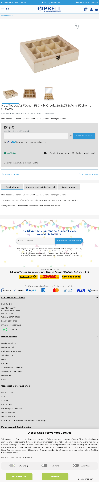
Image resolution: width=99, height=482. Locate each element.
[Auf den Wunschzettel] (76, 26)
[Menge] (36, 136)
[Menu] (2, 9)
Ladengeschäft (8, 347)
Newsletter (6, 375)
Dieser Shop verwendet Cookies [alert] (49, 432)
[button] (91, 9)
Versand (25, 131)
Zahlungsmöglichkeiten (12, 367)
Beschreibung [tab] (12, 187)
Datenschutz (7, 392)
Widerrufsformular (9, 416)
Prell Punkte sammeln (11, 351)
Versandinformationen (11, 371)
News (3, 359)
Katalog (4, 379)
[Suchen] (7, 9)
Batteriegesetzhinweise (11, 408)
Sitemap (5, 400)
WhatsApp (14, 329)
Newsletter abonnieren (69, 240)
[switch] (12, 465)
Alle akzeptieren (19, 477)
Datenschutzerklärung (11, 457)
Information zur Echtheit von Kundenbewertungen (24, 420)
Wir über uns (7, 355)
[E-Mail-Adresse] (35, 241)
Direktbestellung (8, 343)
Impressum (6, 404)
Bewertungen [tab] (69, 187)
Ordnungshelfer (47, 113)
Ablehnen (55, 477)
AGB (3, 396)
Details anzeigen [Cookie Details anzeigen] (85, 479)
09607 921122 (14, 317)
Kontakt (5, 363)
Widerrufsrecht (8, 412)
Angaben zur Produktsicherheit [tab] (41, 187)
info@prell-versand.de (11, 325)
